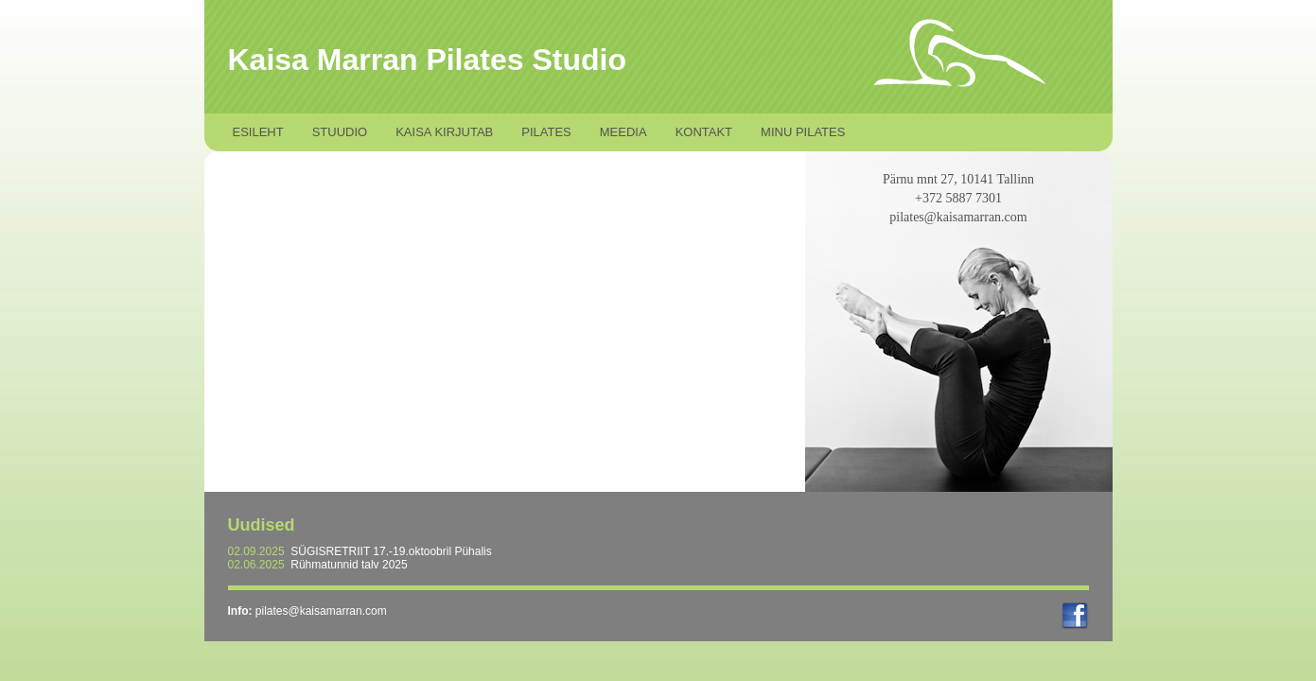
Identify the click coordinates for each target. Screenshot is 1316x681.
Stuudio (340, 132)
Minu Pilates (803, 132)
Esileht (258, 132)
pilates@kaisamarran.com (321, 611)
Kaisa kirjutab (444, 132)
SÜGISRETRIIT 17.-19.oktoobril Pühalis (391, 551)
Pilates (546, 132)
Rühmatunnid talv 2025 (348, 564)
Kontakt (704, 132)
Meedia (623, 132)
